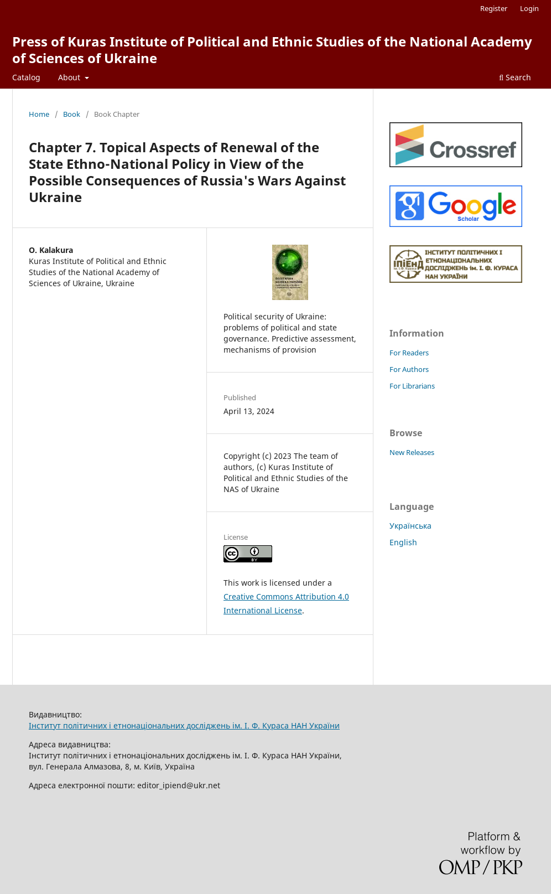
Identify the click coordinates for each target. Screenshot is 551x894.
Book (71, 114)
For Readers (409, 353)
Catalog (26, 77)
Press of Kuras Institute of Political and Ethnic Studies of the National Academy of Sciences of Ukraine (272, 49)
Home (39, 114)
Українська (410, 525)
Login (529, 8)
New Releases (411, 452)
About (70, 77)
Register (493, 8)
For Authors (409, 369)
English (403, 542)
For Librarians (412, 386)
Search (515, 77)
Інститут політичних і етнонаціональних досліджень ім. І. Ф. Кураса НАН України (184, 725)
